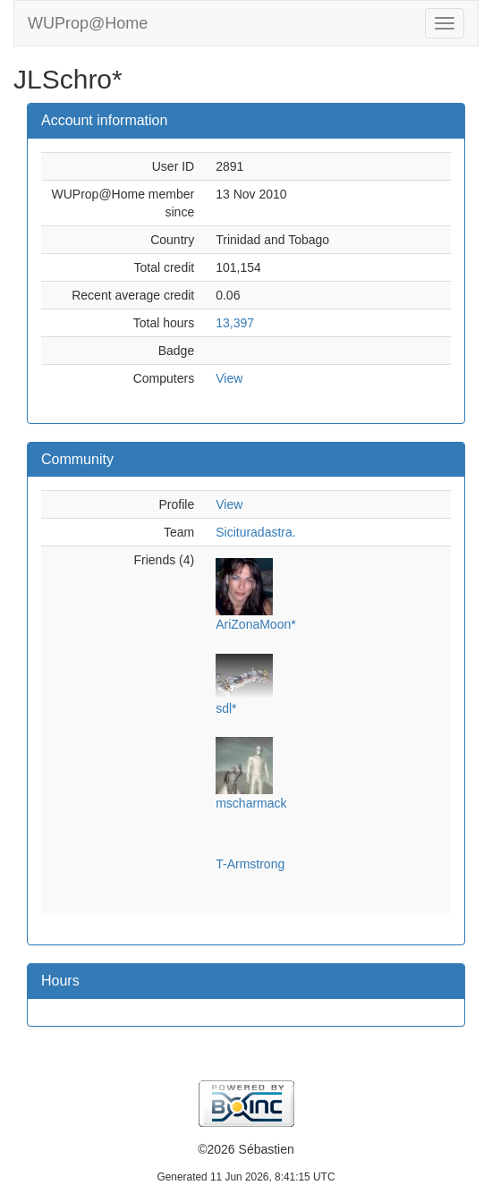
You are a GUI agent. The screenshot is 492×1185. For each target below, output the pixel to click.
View (229, 378)
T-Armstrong (250, 864)
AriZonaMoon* (256, 624)
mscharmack (251, 803)
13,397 (235, 323)
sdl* (226, 708)
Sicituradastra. (255, 532)
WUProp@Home (88, 23)
